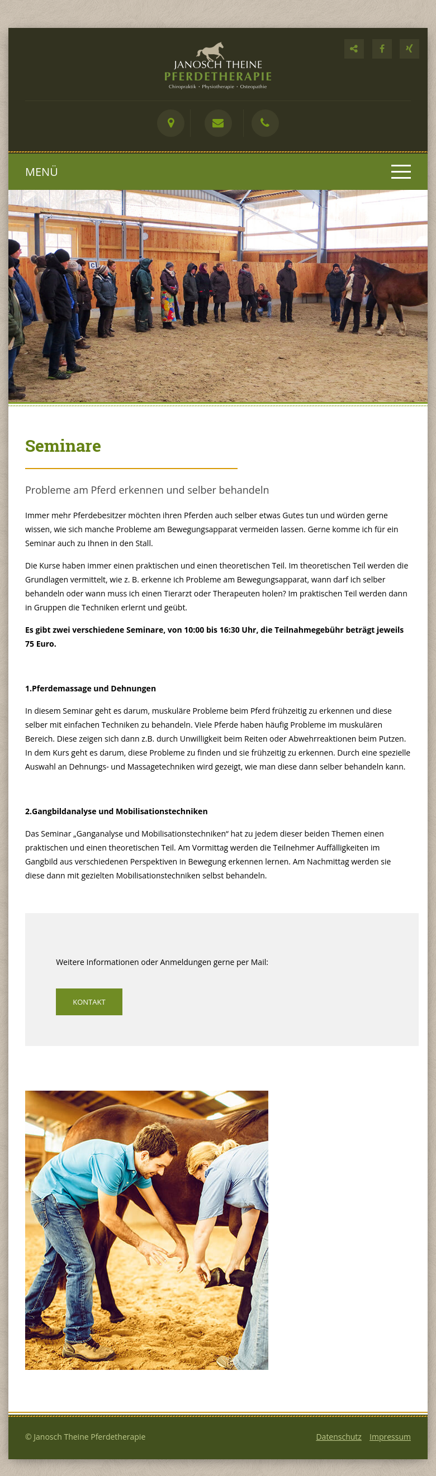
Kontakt (89, 1002)
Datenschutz (338, 1436)
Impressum (390, 1436)
